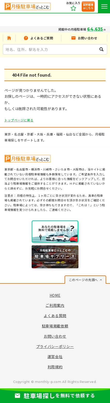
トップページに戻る (18, 120)
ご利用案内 (55, 305)
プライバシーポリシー (55, 346)
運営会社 (55, 356)
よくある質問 (55, 315)
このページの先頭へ (83, 279)
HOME (55, 295)
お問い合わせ (55, 336)
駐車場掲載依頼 (55, 325)
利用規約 (55, 366)
